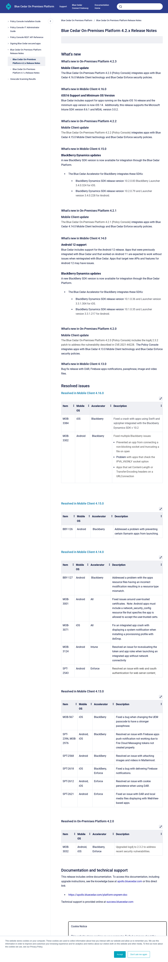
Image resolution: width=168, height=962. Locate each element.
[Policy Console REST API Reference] (8, 37)
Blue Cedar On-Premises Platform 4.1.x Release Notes (26, 71)
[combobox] (140, 6)
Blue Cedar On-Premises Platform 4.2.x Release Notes (26, 61)
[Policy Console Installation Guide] (8, 21)
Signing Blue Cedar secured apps (25, 43)
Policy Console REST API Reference (26, 37)
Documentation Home (102, 7)
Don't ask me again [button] (138, 954)
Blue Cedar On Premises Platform (34, 6)
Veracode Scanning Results (23, 79)
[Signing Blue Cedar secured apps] (8, 43)
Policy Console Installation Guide (25, 21)
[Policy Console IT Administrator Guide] (8, 27)
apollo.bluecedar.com (129, 881)
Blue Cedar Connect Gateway (80, 7)
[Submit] (120, 6)
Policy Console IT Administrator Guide (24, 29)
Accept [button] (120, 954)
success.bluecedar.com (119, 901)
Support (63, 6)
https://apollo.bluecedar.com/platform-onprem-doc (97, 894)
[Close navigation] (50, 21)
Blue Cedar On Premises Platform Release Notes (25, 51)
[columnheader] (68, 408)
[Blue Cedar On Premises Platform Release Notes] (8, 49)
